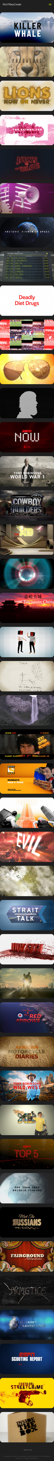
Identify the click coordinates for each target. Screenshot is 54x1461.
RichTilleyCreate (12, 4)
